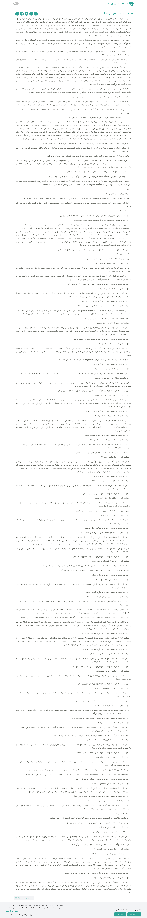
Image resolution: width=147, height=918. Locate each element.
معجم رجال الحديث (12, 911)
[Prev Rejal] (36, 14)
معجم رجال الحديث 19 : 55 (24, 898)
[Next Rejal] (31, 14)
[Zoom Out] (22, 14)
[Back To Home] (17, 14)
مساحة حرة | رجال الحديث (116, 4)
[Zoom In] (26, 14)
